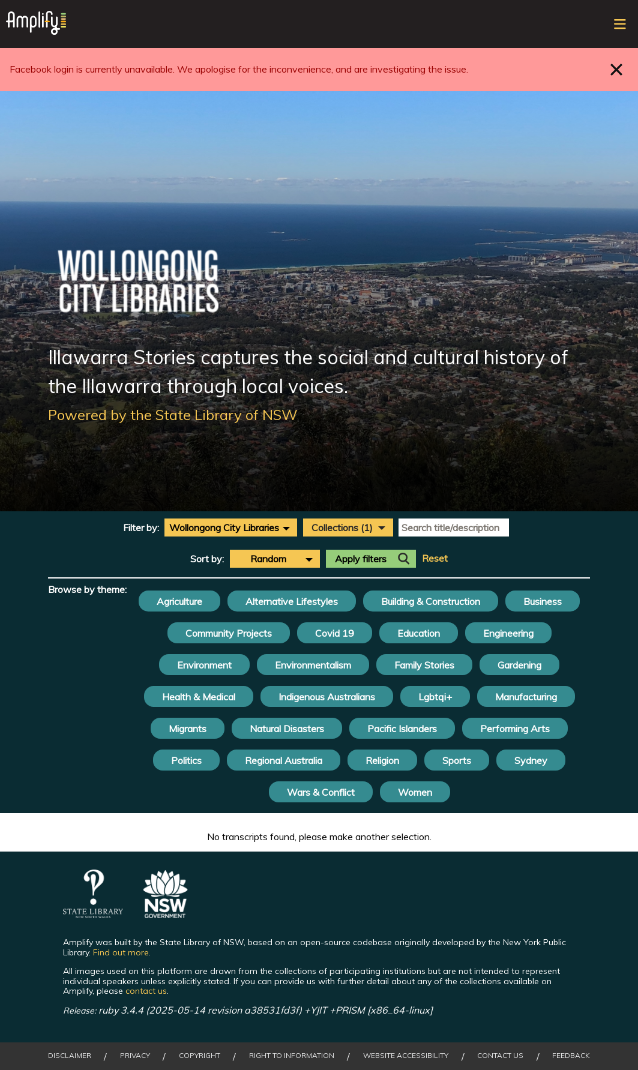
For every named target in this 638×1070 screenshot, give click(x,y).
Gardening (519, 665)
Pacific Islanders (402, 729)
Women (415, 792)
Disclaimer (69, 1055)
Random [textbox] (268, 559)
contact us (146, 990)
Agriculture (179, 601)
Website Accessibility (405, 1055)
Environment (204, 665)
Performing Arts (515, 729)
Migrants (187, 729)
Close (616, 69)
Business (542, 601)
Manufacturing (526, 697)
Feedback (571, 1055)
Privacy (135, 1055)
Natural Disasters (287, 729)
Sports (456, 760)
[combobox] (230, 527)
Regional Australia (283, 760)
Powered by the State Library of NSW (173, 415)
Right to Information (291, 1055)
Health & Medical (198, 697)
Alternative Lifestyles (291, 601)
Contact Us (500, 1055)
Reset (435, 558)
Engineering (508, 633)
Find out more (121, 952)
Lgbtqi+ (435, 697)
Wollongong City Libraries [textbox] (224, 527)
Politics (186, 760)
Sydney (530, 760)
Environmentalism (313, 665)
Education (418, 633)
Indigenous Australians (326, 697)
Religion (382, 760)
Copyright (199, 1055)
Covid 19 (334, 633)
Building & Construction (430, 601)
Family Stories (424, 665)
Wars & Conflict (321, 792)
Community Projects (228, 633)
